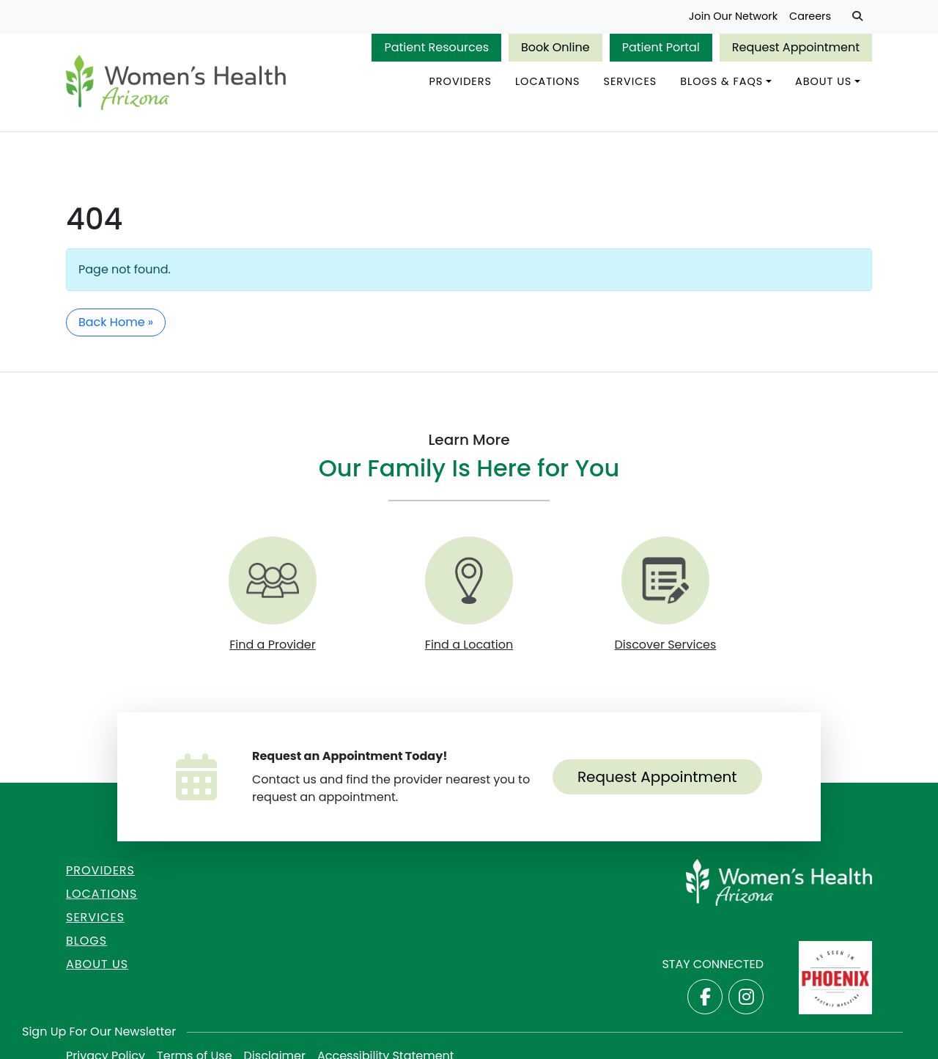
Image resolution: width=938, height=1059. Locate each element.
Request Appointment (796, 47)
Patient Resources (436, 47)
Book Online (555, 47)
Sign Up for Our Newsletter (99, 1031)
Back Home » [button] (115, 322)
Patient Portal (661, 47)
